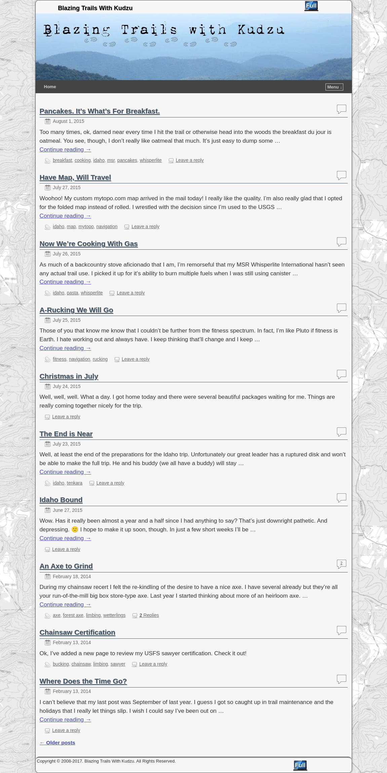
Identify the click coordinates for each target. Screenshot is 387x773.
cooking (83, 160)
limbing (93, 615)
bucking (61, 664)
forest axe (73, 615)
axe (56, 615)
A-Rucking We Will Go (76, 310)
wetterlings (114, 615)
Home (50, 86)
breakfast (62, 160)
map (71, 226)
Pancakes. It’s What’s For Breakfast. (100, 111)
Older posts (57, 742)
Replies (149, 615)
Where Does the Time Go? (83, 681)
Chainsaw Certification (77, 632)
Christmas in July (69, 376)
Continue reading (65, 149)
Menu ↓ (334, 87)
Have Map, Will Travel (75, 177)
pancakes (127, 160)
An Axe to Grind (66, 566)
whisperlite (151, 160)
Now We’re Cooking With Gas (89, 243)
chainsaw (81, 664)
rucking (100, 359)
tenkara (74, 483)
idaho (99, 160)
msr (111, 160)
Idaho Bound (61, 499)
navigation (107, 226)
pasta (72, 292)
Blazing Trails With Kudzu (95, 8)
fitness (59, 359)
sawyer (118, 664)
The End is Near (66, 433)
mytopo (85, 226)
